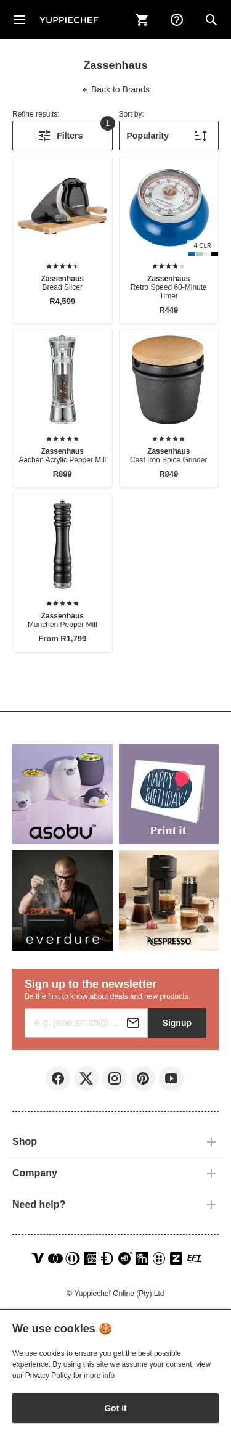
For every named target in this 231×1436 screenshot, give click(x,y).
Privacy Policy (48, 1375)
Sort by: (131, 114)
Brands (115, 89)
